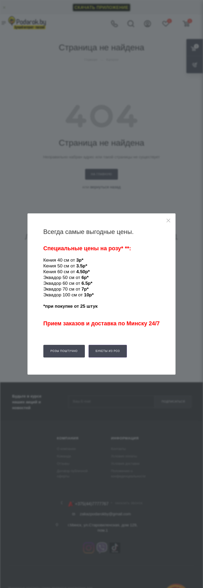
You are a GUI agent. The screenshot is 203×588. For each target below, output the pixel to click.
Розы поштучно (64, 351)
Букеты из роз (108, 351)
